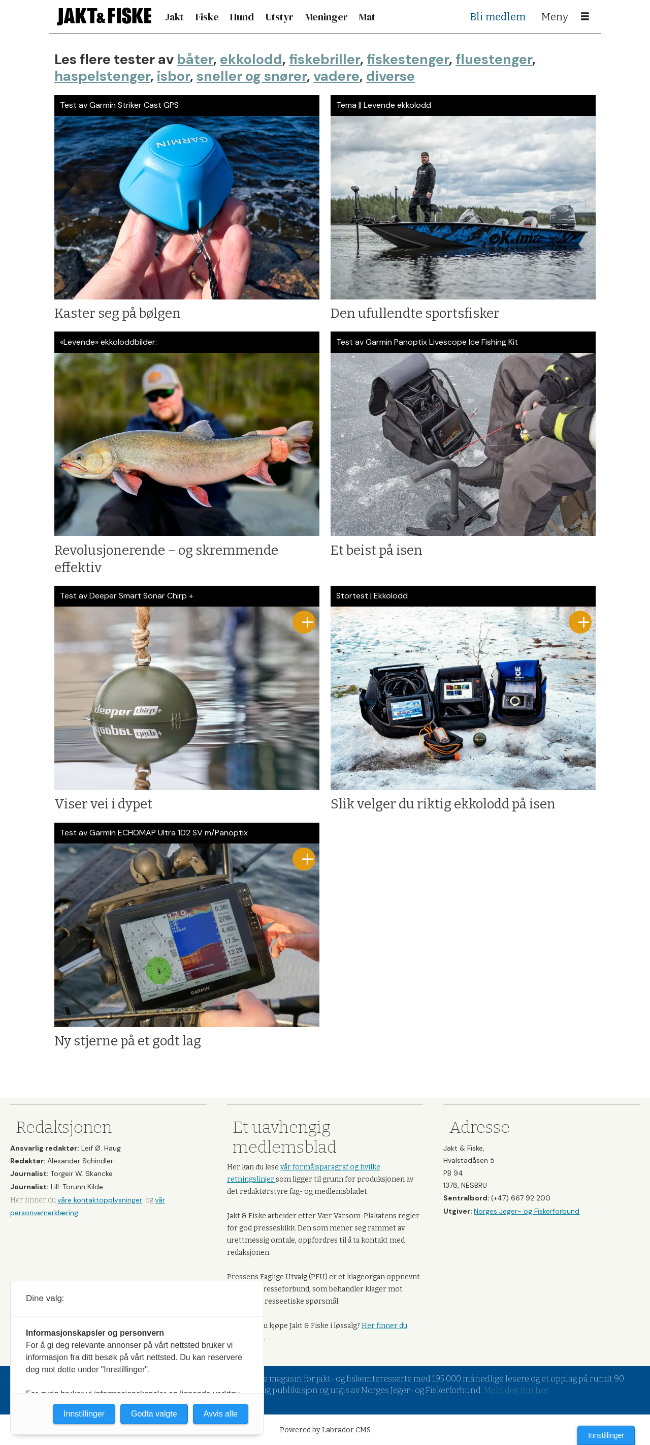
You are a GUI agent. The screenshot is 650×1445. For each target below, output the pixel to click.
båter (195, 59)
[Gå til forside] (104, 16)
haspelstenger (102, 76)
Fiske (207, 17)
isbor (173, 76)
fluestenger (494, 59)
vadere (336, 76)
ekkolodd (251, 59)
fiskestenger (408, 59)
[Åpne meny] (585, 16)
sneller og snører (252, 76)
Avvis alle (221, 1413)
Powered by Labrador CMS (325, 1430)
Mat (367, 17)
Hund (242, 17)
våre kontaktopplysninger (99, 1200)
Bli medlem (498, 17)
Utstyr (279, 17)
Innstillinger (606, 1435)
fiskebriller (324, 59)
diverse (390, 76)
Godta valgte (154, 1413)
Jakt (174, 17)
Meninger (326, 17)
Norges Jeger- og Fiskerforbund (526, 1211)
